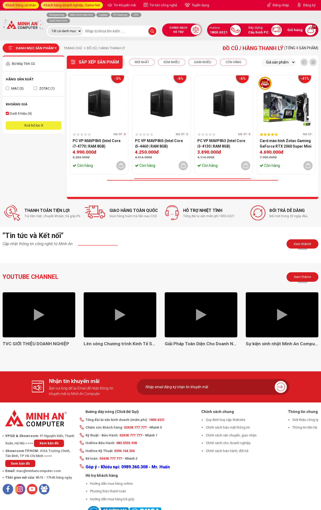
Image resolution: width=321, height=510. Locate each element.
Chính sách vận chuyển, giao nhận (231, 435)
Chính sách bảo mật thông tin (228, 427)
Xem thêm (302, 244)
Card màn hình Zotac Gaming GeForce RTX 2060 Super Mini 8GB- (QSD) (286, 144)
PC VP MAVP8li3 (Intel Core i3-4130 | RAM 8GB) (221, 143)
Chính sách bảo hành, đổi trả (227, 451)
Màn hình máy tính (81, 14)
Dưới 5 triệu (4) (19, 113)
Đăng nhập (281, 5)
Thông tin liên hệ (304, 427)
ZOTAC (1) (44, 88)
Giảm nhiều (202, 62)
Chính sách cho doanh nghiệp (228, 443)
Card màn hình (58, 20)
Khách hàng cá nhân (21, 5)
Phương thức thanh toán (108, 491)
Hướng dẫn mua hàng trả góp (112, 499)
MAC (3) (15, 88)
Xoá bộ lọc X (33, 125)
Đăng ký (309, 5)
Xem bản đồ (48, 443)
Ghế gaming (56, 14)
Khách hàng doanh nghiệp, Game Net (72, 5)
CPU (136, 14)
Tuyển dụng (200, 5)
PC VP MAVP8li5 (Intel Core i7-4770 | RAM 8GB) (97, 143)
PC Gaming (120, 14)
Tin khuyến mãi (124, 5)
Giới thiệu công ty (305, 420)
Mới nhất (142, 62)
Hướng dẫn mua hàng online (111, 483)
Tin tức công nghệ (163, 5)
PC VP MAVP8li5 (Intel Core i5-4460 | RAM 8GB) (159, 143)
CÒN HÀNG (233, 62)
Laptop (103, 14)
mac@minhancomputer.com (38, 471)
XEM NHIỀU (171, 62)
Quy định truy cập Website (225, 420)
